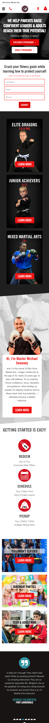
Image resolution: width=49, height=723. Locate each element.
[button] (25, 9)
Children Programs (24, 42)
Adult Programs (24, 50)
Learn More (25, 164)
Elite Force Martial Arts (11, 2)
